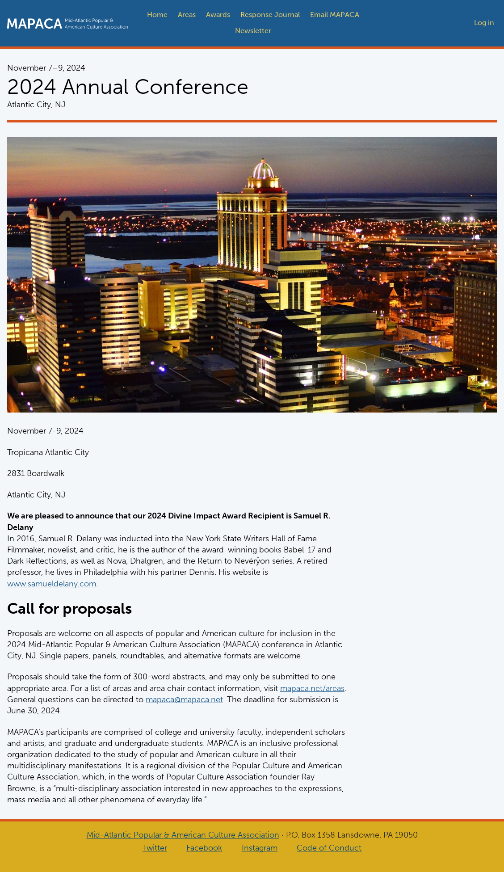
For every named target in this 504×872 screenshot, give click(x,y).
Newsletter (253, 30)
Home (157, 14)
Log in (484, 22)
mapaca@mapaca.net (184, 699)
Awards (218, 14)
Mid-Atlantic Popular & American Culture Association (183, 835)
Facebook (204, 848)
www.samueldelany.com (51, 583)
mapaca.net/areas (312, 688)
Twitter (155, 848)
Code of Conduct (329, 848)
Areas (187, 14)
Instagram (259, 848)
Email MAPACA (334, 14)
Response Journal (270, 14)
